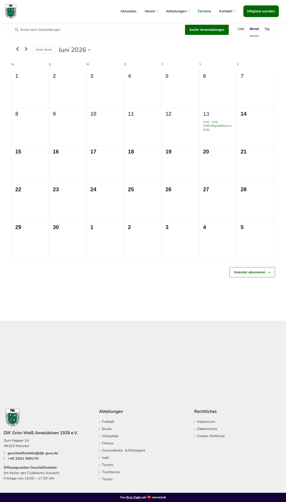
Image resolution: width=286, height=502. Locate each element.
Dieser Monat (44, 49)
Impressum (206, 421)
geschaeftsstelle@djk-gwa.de (31, 453)
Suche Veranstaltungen (206, 30)
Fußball (108, 421)
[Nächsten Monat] (26, 49)
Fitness (108, 443)
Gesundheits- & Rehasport (123, 450)
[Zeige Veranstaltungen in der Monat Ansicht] (254, 29)
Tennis (107, 479)
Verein (150, 11)
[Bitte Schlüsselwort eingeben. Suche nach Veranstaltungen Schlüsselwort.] (98, 30)
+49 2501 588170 (21, 458)
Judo (105, 457)
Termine (204, 11)
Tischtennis (111, 472)
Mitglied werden (261, 11)
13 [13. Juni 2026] (206, 114)
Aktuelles (128, 11)
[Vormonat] (17, 49)
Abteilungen (176, 11)
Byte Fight (133, 497)
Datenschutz (207, 428)
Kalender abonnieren (249, 272)
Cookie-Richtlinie (211, 436)
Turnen (107, 464)
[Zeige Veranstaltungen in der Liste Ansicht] (241, 29)
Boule (107, 428)
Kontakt (225, 11)
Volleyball (110, 436)
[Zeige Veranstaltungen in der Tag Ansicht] (266, 29)
